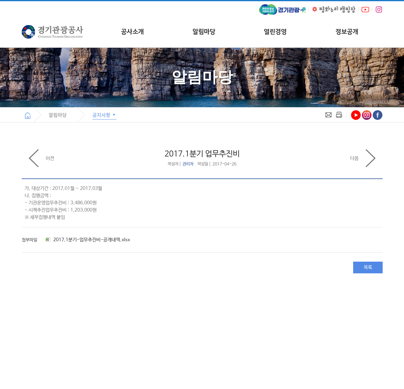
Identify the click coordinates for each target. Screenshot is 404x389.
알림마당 (204, 31)
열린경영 (275, 31)
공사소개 (132, 31)
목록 (368, 267)
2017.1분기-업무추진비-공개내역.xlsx (88, 240)
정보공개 (346, 31)
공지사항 (104, 114)
